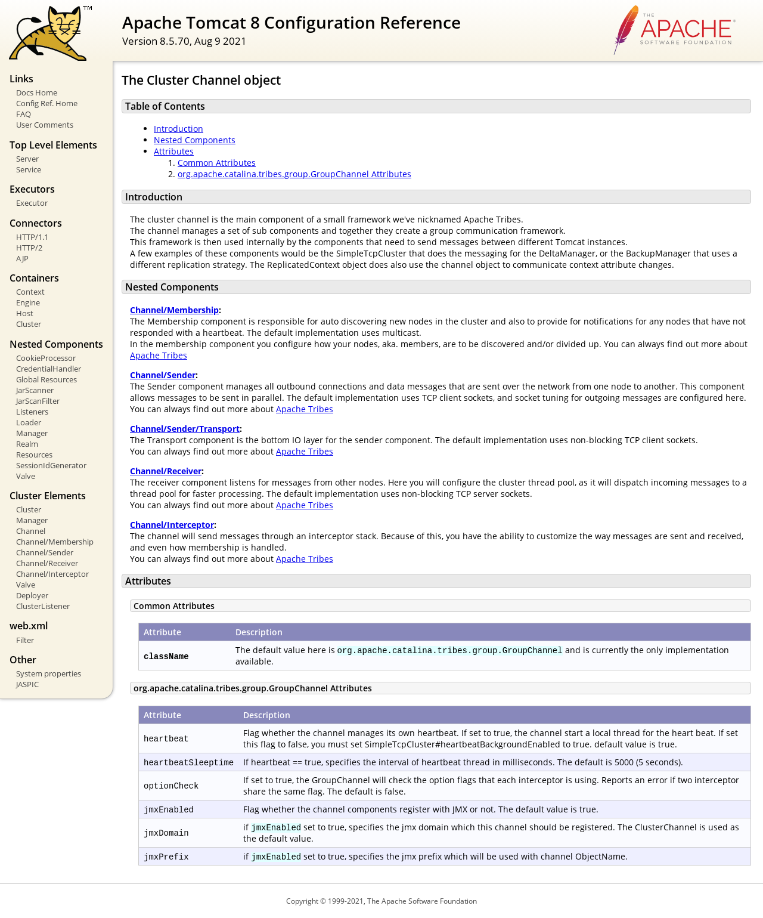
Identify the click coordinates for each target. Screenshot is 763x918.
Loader (28, 422)
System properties (48, 673)
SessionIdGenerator (51, 465)
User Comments (44, 124)
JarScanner (35, 390)
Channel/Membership (55, 541)
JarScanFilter (38, 400)
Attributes (174, 151)
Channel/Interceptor (52, 573)
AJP (22, 258)
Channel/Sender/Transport (185, 428)
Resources (34, 454)
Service (28, 169)
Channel (30, 531)
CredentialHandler (48, 368)
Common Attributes (217, 162)
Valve (25, 476)
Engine (28, 302)
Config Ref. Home (46, 103)
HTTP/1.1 (32, 236)
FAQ (23, 114)
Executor (32, 202)
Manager (32, 433)
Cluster (28, 324)
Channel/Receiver (47, 563)
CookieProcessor (46, 358)
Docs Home (36, 92)
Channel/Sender (44, 552)
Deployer (32, 595)
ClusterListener (43, 606)
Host (24, 313)
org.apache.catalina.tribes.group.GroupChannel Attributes (294, 174)
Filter (25, 640)
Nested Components (194, 140)
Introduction (178, 128)
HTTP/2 (29, 247)
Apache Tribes (158, 355)
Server (27, 158)
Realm (27, 443)
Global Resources (46, 379)
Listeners (32, 411)
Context (30, 291)
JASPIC (27, 684)
